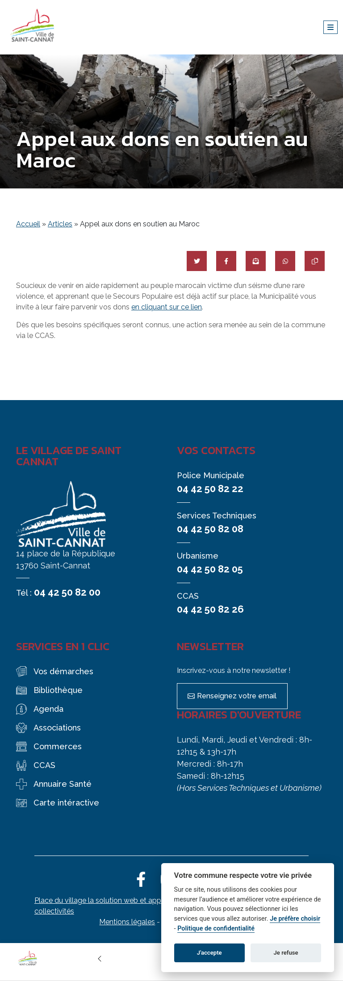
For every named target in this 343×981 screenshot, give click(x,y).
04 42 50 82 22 (210, 488)
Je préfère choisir (295, 919)
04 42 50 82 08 (210, 528)
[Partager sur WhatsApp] (285, 261)
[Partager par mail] (256, 261)
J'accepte (209, 952)
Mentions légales (127, 922)
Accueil (28, 224)
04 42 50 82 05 (210, 569)
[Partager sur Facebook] (226, 261)
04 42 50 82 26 (210, 609)
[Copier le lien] (315, 261)
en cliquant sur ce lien (166, 307)
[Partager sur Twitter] (197, 261)
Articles (60, 224)
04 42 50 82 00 (67, 592)
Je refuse (286, 952)
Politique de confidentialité (216, 928)
